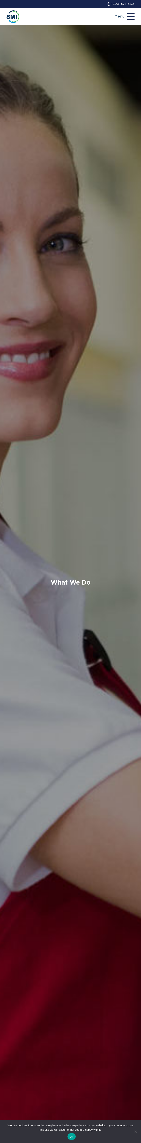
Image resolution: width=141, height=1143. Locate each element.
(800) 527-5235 (123, 4)
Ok (71, 1136)
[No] (135, 1131)
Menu (119, 16)
